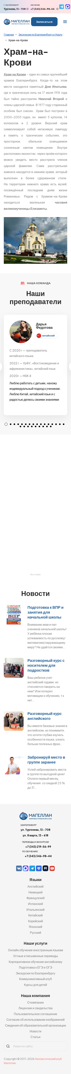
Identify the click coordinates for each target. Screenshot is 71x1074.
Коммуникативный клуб (35, 979)
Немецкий (35, 892)
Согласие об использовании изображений (35, 1019)
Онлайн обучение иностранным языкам (35, 950)
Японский (35, 927)
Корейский (35, 921)
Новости (35, 1031)
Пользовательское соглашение (35, 1014)
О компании (35, 1002)
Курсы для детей (35, 985)
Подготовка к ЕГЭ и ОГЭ (35, 967)
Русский (35, 932)
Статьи (36, 1037)
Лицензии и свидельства (36, 1008)
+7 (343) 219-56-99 (38, 846)
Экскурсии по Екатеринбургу (35, 973)
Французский (36, 898)
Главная (9, 34)
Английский (35, 886)
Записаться (44, 21)
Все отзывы (35, 575)
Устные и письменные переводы (35, 956)
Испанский (35, 904)
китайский (48, 335)
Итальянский (36, 910)
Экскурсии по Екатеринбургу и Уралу (40, 34)
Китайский (35, 915)
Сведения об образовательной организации (35, 1025)
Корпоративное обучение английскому (35, 962)
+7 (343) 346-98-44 (42, 9)
